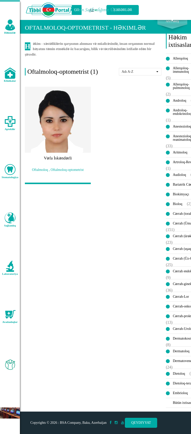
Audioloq (179, 178)
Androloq (179, 104)
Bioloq (177, 208)
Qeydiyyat (141, 423)
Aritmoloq (180, 156)
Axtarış (172, 25)
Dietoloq (179, 377)
